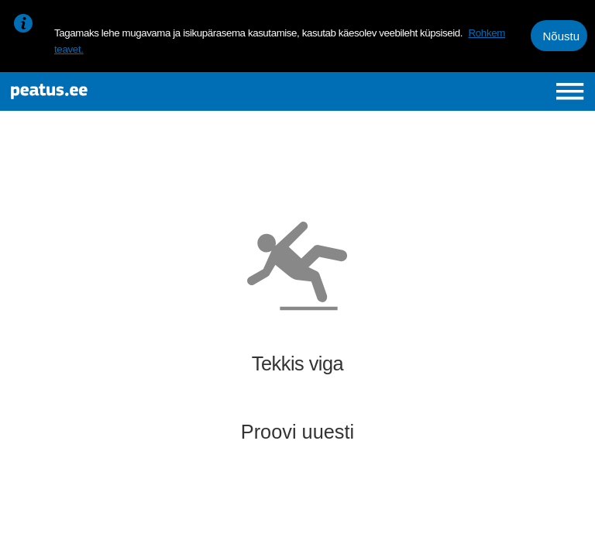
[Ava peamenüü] (569, 91)
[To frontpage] (113, 91)
